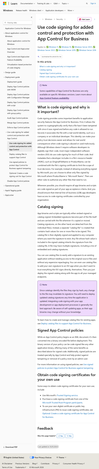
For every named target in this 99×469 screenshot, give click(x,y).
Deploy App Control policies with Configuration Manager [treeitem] (18, 96)
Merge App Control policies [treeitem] (18, 122)
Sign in (93, 3)
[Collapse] (31, 17)
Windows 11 (53, 47)
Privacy (55, 463)
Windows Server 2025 (83, 47)
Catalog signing (46, 70)
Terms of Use (7, 467)
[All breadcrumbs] (40, 19)
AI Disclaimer (7, 463)
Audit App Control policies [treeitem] (17, 118)
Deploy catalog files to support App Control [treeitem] (18, 156)
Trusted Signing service (67, 395)
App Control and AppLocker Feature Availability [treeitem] (18, 58)
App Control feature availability (54, 98)
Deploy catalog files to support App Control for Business (66, 323)
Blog (34, 463)
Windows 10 (66, 47)
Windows (48, 19)
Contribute (45, 463)
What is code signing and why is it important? (58, 66)
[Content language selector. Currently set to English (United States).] (14, 457)
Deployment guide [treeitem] (14, 82)
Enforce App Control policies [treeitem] (18, 127)
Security (59, 19)
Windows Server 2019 (67, 50)
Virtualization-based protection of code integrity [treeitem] (19, 66)
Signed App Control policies (50, 73)
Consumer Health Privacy (73, 463)
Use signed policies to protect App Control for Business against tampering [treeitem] (20, 165)
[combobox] (17, 23)
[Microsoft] (4, 3)
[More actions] (94, 19)
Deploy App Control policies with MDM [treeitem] (18, 88)
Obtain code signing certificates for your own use (59, 76)
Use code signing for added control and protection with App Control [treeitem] (20, 146)
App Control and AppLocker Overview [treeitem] (18, 50)
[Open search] (86, 3)
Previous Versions (22, 463)
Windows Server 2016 (87, 50)
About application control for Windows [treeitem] (18, 42)
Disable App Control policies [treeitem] (18, 181)
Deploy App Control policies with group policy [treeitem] (18, 112)
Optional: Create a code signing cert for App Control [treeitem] (20, 175)
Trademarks (19, 467)
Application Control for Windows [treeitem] (18, 28)
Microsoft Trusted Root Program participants (62, 402)
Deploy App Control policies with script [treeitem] (18, 104)
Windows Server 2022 (46, 50)
